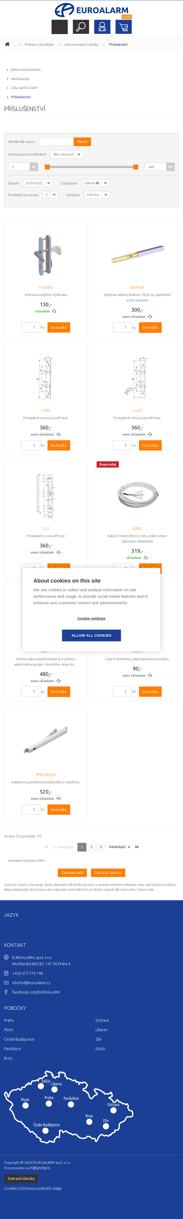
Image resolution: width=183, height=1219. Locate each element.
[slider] (47, 167)
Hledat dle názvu (21, 141)
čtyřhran (137, 287)
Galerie (91, 183)
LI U (46, 528)
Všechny (93, 194)
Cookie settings (60, 627)
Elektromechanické (26, 69)
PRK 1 (45, 651)
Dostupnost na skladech (27, 154)
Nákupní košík (124, 27)
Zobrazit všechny (108, 873)
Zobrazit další (72, 873)
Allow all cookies (123, 627)
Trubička (46, 287)
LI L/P (137, 410)
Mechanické (20, 79)
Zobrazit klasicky (21, 1178)
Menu (60, 27)
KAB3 (137, 528)
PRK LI (137, 651)
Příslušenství (118, 44)
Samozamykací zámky (81, 44)
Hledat (81, 27)
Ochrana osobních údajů (41, 1188)
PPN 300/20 (46, 775)
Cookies (11, 1188)
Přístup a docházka (39, 44)
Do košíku (59, 327)
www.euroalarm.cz (8, 45)
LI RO (46, 410)
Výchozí (34, 183)
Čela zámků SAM (24, 88)
